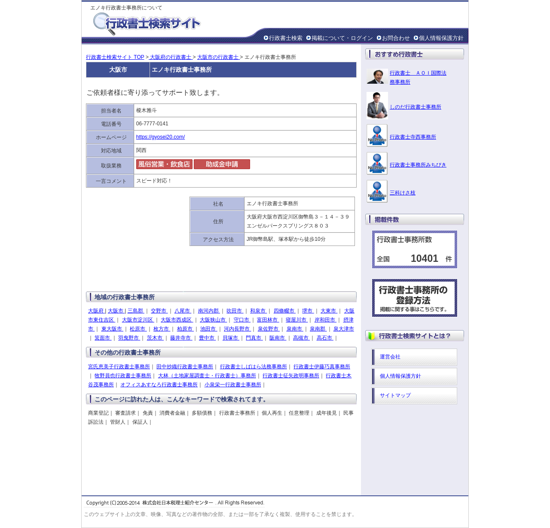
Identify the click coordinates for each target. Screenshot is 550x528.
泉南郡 (318, 329)
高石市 (325, 338)
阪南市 (277, 338)
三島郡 (136, 311)
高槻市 (301, 338)
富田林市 (268, 320)
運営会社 (390, 357)
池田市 (208, 329)
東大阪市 (112, 329)
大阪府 (96, 311)
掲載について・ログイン (342, 38)
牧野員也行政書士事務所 (123, 376)
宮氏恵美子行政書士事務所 (119, 367)
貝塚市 (231, 338)
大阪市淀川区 (138, 320)
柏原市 (185, 329)
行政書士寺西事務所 (413, 137)
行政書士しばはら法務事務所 (253, 367)
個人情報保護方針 (441, 38)
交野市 (159, 311)
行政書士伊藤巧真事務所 (321, 367)
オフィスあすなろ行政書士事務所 (159, 385)
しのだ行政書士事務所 (415, 107)
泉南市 (295, 329)
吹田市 (234, 311)
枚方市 (161, 329)
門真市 (254, 338)
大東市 (329, 311)
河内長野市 (237, 329)
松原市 (138, 329)
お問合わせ (396, 38)
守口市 (242, 320)
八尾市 (182, 311)
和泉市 (258, 311)
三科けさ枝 (403, 193)
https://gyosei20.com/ (160, 137)
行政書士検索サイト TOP (115, 57)
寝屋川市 (297, 320)
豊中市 (207, 338)
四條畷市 (285, 311)
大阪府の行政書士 (171, 57)
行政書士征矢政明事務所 (291, 376)
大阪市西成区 (177, 320)
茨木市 (155, 338)
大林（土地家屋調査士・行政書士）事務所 (207, 376)
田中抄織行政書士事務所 (184, 367)
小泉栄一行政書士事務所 (233, 385)
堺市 (308, 311)
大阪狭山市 (213, 320)
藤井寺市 (181, 338)
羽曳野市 (129, 338)
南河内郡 (209, 311)
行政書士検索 (285, 38)
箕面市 (103, 338)
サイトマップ (395, 395)
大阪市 (116, 311)
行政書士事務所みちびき (418, 165)
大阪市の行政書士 (218, 57)
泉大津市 (343, 329)
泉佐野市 (269, 329)
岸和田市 (325, 320)
